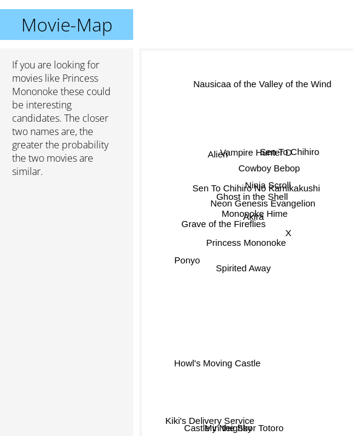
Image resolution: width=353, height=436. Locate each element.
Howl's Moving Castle (217, 362)
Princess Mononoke (246, 242)
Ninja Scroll (268, 186)
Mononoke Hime (254, 213)
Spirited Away (243, 268)
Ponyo (187, 258)
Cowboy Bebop (269, 168)
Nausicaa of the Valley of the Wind (262, 86)
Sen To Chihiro (289, 152)
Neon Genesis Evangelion (263, 203)
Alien (218, 153)
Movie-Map (67, 24)
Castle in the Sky (218, 428)
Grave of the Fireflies (224, 227)
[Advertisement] (66, 251)
